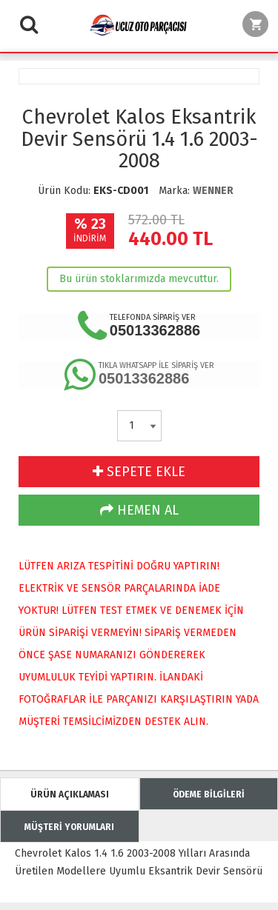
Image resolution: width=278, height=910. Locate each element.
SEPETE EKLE (139, 471)
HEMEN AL (139, 510)
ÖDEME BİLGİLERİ (209, 794)
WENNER (213, 190)
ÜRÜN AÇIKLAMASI (69, 794)
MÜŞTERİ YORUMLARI (69, 827)
